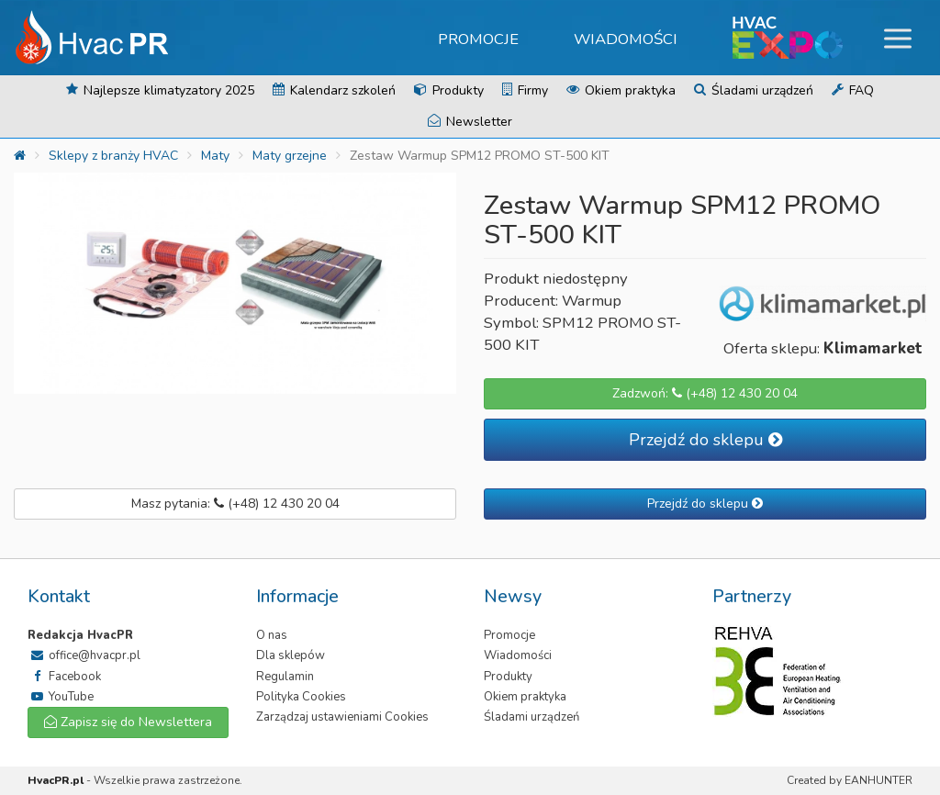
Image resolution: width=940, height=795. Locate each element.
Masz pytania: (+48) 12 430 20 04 (235, 503)
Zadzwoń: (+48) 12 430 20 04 (705, 393)
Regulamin (285, 676)
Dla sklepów (290, 655)
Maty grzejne (289, 155)
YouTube (61, 697)
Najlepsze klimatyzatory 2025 (160, 90)
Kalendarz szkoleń (334, 90)
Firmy (525, 90)
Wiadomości (625, 39)
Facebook (64, 676)
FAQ (853, 90)
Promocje (478, 39)
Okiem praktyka (621, 90)
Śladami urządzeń (753, 90)
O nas (271, 635)
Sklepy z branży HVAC (113, 155)
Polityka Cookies (301, 697)
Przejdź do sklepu (705, 440)
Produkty (449, 90)
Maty (215, 155)
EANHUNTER (878, 780)
